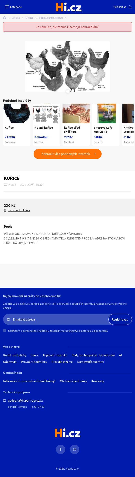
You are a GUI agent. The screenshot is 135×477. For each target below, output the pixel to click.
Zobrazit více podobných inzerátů (65, 154)
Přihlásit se (120, 7)
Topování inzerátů (55, 355)
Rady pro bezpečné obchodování (93, 355)
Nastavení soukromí (90, 362)
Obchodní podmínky (73, 381)
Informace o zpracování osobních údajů (29, 381)
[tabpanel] (67, 66)
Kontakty (97, 381)
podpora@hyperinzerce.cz (25, 400)
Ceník (34, 355)
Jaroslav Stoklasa (19, 210)
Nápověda (9, 362)
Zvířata (16, 17)
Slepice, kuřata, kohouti (51, 17)
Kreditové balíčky (14, 355)
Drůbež (29, 17)
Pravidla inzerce (62, 362)
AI (120, 355)
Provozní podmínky (34, 362)
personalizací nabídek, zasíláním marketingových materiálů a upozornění (65, 330)
